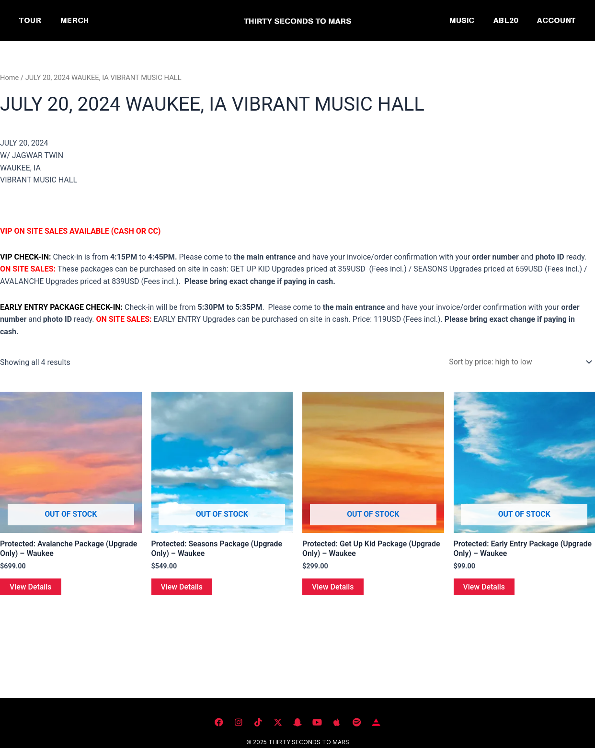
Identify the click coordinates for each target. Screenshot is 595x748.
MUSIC (461, 20)
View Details (31, 586)
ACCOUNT (556, 20)
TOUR (30, 20)
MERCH (74, 20)
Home (9, 77)
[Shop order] (518, 362)
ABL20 (505, 20)
